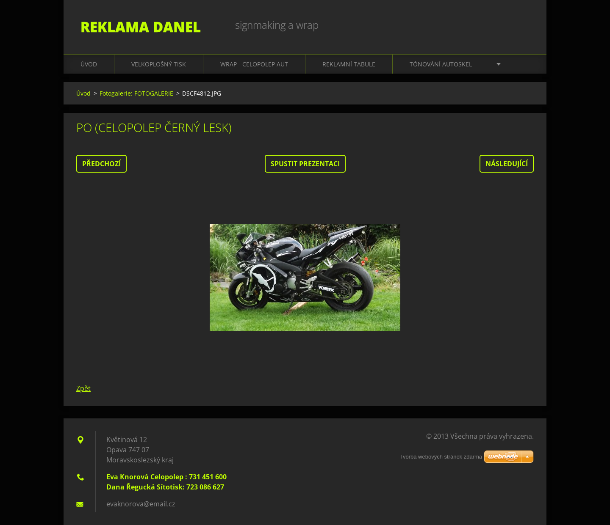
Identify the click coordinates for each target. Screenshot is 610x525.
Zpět (83, 388)
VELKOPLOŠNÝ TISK (158, 64)
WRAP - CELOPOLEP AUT (254, 64)
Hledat (524, 24)
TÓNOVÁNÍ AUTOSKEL (441, 64)
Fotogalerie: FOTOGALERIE (136, 93)
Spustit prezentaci (305, 163)
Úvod (88, 64)
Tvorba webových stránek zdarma (440, 457)
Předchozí (101, 163)
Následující (506, 163)
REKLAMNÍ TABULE (348, 64)
